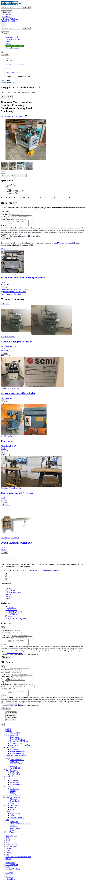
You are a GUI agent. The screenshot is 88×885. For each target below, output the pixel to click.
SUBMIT (6, 240)
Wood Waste (10, 835)
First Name (5, 212)
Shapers (13, 806)
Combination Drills (13, 73)
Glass (8, 870)
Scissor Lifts (10, 882)
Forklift (8, 878)
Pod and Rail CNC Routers (20, 744)
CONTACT (6, 12)
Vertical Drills (15, 771)
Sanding (8, 856)
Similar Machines (19, 176)
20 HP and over (15, 777)
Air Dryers (14, 752)
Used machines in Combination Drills (15, 290)
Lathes (8, 845)
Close (5, 33)
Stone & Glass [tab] (11, 720)
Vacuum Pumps (16, 746)
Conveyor (9, 876)
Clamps (8, 732)
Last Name (5, 214)
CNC (7, 841)
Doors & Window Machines (16, 759)
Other (12, 819)
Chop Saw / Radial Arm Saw (20, 827)
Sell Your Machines (13, 39)
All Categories (12, 37)
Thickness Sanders (17, 821)
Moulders (13, 802)
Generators (10, 880)
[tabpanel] (44, 783)
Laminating (10, 790)
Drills (8, 68)
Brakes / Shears (11, 839)
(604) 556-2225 (44, 15)
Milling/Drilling (11, 847)
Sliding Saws (15, 831)
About (8, 42)
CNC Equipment (12, 738)
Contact (8, 44)
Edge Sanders (15, 817)
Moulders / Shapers (13, 800)
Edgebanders (10, 779)
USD (9, 60)
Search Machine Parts (15, 46)
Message (4, 227)
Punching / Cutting (12, 854)
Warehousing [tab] (10, 723)
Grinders (9, 843)
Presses (12, 794)
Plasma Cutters (11, 849)
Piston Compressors (17, 754)
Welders (8, 862)
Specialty (13, 769)
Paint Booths (14, 786)
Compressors (10, 750)
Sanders (8, 814)
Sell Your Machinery (13, 593)
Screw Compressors (17, 757)
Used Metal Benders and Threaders (18, 860)
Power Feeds (14, 804)
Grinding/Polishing (13, 872)
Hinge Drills (14, 765)
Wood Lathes (15, 736)
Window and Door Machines (20, 748)
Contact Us (7, 97)
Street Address (6, 681)
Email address (6, 217)
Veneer (12, 796)
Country (4, 691)
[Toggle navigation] (3, 24)
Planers (12, 812)
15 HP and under (16, 775)
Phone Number (6, 219)
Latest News (10, 591)
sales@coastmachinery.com (46, 618)
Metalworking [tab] (10, 718)
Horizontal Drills (16, 767)
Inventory (9, 589)
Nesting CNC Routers (18, 742)
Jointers (13, 810)
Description (6, 176)
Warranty (9, 597)
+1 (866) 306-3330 (44, 20)
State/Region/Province (9, 686)
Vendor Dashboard (12, 48)
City (2, 684)
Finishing (9, 781)
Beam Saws (14, 740)
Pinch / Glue (14, 792)
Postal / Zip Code (7, 688)
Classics (8, 734)
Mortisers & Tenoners (14, 798)
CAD (5, 54)
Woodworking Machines (14, 64)
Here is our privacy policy (15, 235)
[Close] (3, 628)
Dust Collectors (11, 773)
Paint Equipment (16, 788)
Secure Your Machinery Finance (14, 116)
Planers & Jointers (12, 808)
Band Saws (14, 825)
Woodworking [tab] (11, 716)
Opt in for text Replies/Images (15, 229)
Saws (7, 823)
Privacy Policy (54, 571)
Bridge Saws (10, 866)
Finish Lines (14, 783)
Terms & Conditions (40, 571)
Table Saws (14, 833)
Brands (8, 595)
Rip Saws (13, 829)
